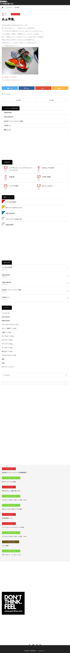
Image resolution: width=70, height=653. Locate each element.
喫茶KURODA (6, 320)
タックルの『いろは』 (8, 336)
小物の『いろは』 (7, 332)
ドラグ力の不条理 (10, 202)
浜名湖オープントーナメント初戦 (13, 121)
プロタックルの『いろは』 (9, 355)
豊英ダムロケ (7, 130)
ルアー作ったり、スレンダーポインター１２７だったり (20, 169)
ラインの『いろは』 (7, 343)
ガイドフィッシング (7, 366)
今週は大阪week (8, 117)
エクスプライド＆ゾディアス (10, 324)
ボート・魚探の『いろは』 (9, 328)
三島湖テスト (7, 125)
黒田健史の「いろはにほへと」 (38, 650)
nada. (3, 363)
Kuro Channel (6, 317)
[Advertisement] (35, 144)
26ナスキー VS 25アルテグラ (13, 207)
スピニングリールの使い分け (13, 219)
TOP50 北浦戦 (46, 177)
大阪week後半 (8, 112)
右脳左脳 (11, 177)
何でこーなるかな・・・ (49, 186)
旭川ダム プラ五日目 (48, 168)
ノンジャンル (15, 14)
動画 (3, 359)
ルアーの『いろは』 (7, 340)
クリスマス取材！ (14, 186)
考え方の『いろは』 (7, 351)
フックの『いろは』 (7, 347)
